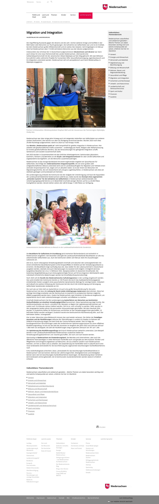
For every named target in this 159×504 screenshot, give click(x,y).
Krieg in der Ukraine (62, 469)
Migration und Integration (62, 22)
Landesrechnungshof (32, 458)
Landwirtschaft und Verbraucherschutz (42, 406)
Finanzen (31, 411)
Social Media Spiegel (92, 446)
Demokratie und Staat (77, 446)
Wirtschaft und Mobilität (37, 383)
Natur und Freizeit (76, 448)
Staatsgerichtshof (31, 453)
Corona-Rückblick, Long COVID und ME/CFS (61, 473)
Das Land (44, 443)
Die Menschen (45, 446)
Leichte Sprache (85, 15)
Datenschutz (30, 455)
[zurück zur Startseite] (28, 16)
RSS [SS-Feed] (68, 498)
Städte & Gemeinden (32, 468)
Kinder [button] (63, 15)
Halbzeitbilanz (46, 22)
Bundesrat (29, 460)
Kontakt (88, 472)
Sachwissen (74, 443)
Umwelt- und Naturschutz (37, 403)
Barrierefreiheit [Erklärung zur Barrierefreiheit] (93, 498)
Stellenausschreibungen (93, 470)
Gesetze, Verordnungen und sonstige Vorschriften (32, 475)
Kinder (73, 439)
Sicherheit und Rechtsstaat (38, 400)
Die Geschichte (45, 448)
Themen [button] (54, 15)
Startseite (29, 22)
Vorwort (31, 378)
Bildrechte (30, 498)
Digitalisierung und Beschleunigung (41, 386)
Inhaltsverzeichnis (78, 498)
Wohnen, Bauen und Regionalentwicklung (43, 392)
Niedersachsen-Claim (92, 453)
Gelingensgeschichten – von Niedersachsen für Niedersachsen (62, 459)
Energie (58, 450)
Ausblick (31, 414)
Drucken (102, 427)
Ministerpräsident (31, 446)
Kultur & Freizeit (46, 451)
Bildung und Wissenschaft (37, 389)
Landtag (28, 443)
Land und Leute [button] (45, 16)
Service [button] (73, 15)
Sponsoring (89, 467)
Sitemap (88, 465)
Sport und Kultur (34, 408)
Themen (37, 22)
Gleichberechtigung (32, 470)
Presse (88, 443)
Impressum (40, 498)
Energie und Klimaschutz (37, 380)
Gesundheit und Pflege (36, 394)
